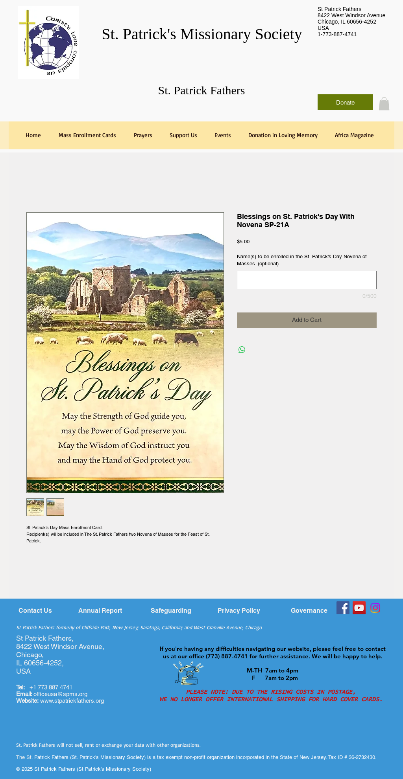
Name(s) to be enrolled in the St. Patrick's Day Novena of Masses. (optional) (302, 260)
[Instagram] (375, 607)
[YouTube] (359, 607)
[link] (384, 103)
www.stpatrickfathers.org (72, 700)
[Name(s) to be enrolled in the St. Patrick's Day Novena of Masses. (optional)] (306, 280)
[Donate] (345, 102)
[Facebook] (342, 607)
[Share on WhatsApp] (242, 350)
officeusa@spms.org (51, 694)
